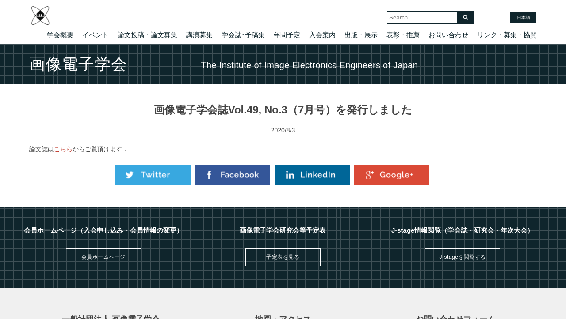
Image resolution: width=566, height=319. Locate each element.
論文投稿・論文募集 (147, 35)
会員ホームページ (103, 257)
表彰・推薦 (403, 35)
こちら (63, 148)
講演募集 (199, 35)
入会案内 (322, 35)
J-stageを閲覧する (462, 257)
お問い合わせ (448, 35)
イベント (95, 35)
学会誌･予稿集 (243, 35)
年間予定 (287, 35)
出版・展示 (361, 35)
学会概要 (60, 35)
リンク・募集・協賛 (507, 35)
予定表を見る (282, 257)
